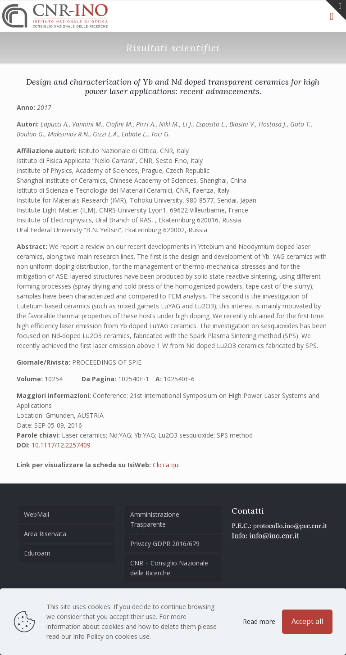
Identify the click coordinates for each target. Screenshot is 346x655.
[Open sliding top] (336, 10)
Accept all (307, 621)
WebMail (36, 514)
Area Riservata (45, 533)
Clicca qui (166, 465)
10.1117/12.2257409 (61, 445)
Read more (259, 621)
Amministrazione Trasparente (154, 519)
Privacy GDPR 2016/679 (165, 543)
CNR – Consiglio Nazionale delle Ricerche (169, 568)
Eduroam (37, 553)
